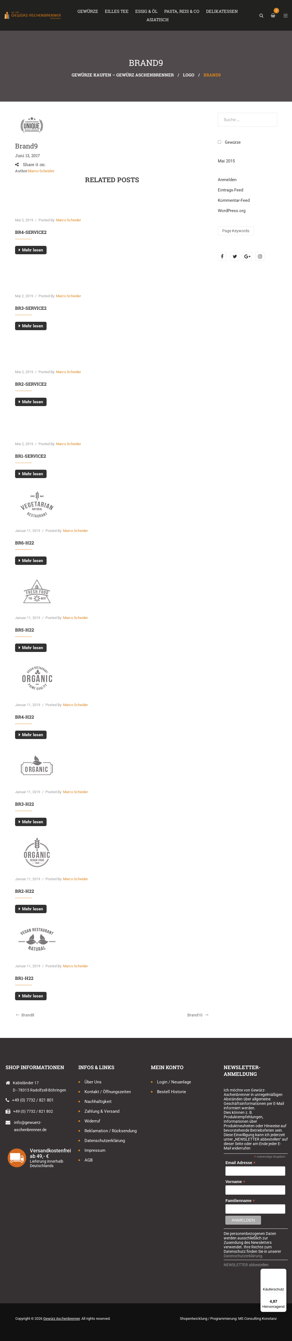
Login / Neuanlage (174, 1082)
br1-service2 (30, 456)
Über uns (93, 1082)
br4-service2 (31, 232)
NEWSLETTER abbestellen (246, 1265)
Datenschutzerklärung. (243, 1256)
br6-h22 (24, 543)
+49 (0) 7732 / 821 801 (33, 1100)
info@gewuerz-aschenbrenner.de (30, 1126)
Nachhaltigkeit (98, 1101)
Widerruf (92, 1121)
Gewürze (233, 142)
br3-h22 (24, 804)
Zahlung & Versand (102, 1111)
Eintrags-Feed (230, 190)
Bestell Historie (171, 1091)
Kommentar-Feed (234, 200)
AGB (89, 1160)
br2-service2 (31, 384)
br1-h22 (24, 978)
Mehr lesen (32, 250)
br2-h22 (24, 891)
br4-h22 (24, 717)
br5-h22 (24, 630)
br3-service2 (31, 308)
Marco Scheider (41, 170)
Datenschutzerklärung (105, 1140)
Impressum (95, 1150)
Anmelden (227, 179)
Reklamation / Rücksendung (111, 1130)
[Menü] (283, 1272)
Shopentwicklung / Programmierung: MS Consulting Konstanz (228, 1318)
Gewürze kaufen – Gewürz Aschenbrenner (123, 75)
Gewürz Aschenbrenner (61, 1318)
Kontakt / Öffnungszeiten (108, 1091)
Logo (188, 75)
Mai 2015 (226, 161)
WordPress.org (231, 210)
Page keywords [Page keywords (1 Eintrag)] (235, 231)
